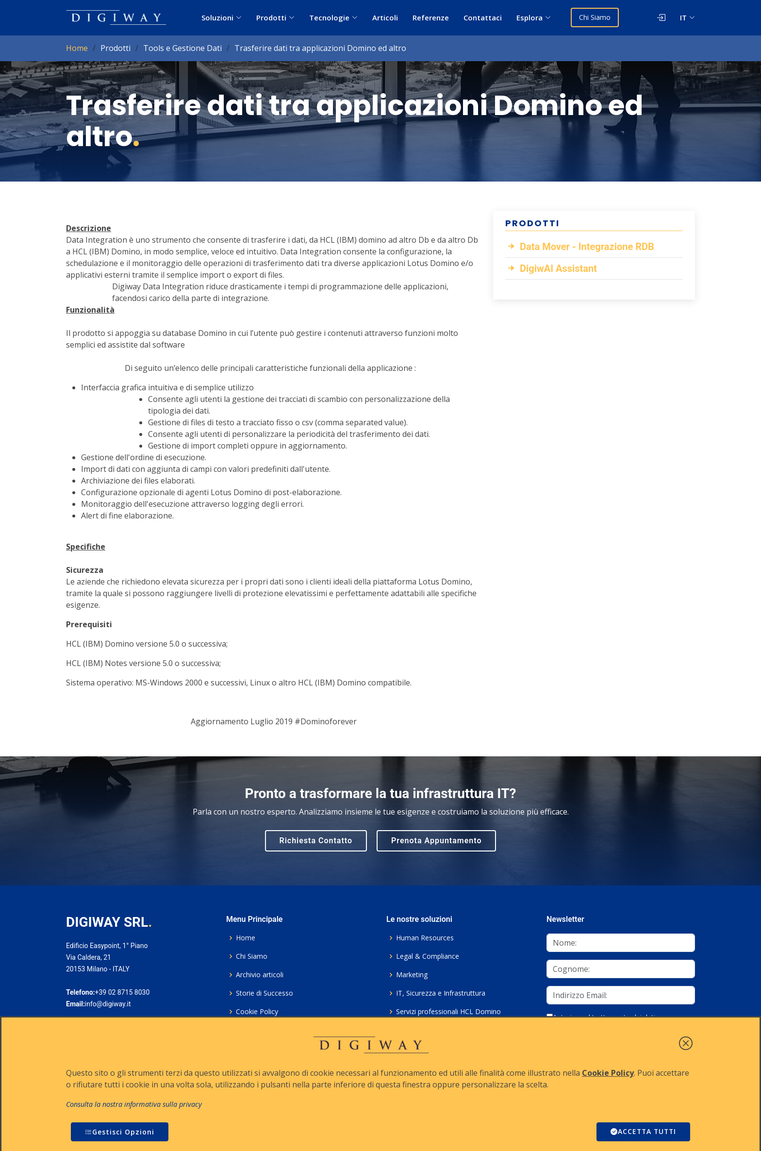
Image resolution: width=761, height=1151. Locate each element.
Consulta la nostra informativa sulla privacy (134, 1104)
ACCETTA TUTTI (642, 1131)
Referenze (431, 17)
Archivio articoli (259, 974)
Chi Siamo (595, 17)
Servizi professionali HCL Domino (448, 1011)
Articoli (385, 17)
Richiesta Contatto (316, 840)
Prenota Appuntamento (436, 840)
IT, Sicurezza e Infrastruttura (440, 993)
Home (77, 48)
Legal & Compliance (427, 956)
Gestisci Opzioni (119, 1131)
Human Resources (425, 937)
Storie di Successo (264, 993)
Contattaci (482, 17)
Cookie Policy (257, 1011)
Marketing (412, 974)
